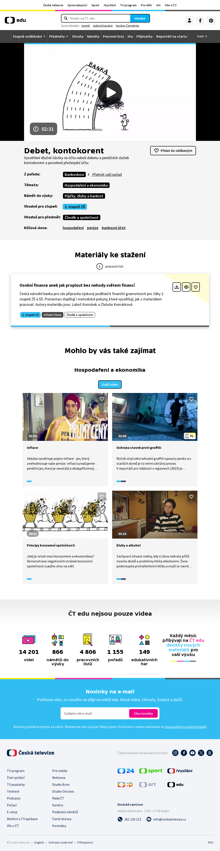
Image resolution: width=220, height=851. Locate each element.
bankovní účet (114, 227)
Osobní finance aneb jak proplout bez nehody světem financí (77, 285)
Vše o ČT (171, 5)
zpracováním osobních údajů (185, 726)
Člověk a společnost (82, 217)
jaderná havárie (103, 25)
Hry (130, 36)
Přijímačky (144, 36)
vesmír (85, 25)
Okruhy (77, 36)
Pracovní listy (113, 36)
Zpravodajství (77, 5)
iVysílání (110, 5)
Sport (95, 5)
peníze (92, 227)
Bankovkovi (74, 174)
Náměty (93, 36)
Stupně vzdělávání (27, 36)
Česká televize (53, 5)
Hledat (139, 18)
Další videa (110, 384)
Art (158, 5)
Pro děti (146, 5)
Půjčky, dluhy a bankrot (84, 195)
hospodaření (73, 227)
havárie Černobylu (127, 25)
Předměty (57, 36)
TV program (128, 5)
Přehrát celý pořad (106, 174)
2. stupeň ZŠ (75, 206)
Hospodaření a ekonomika (86, 185)
